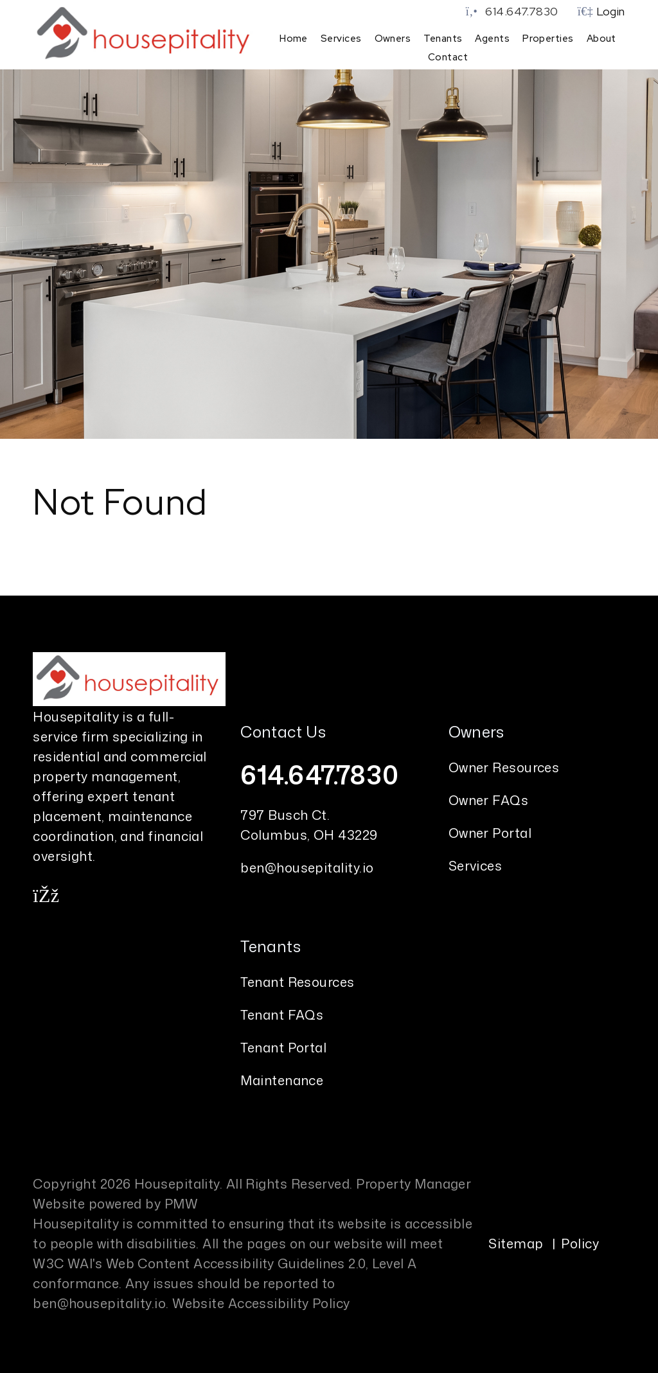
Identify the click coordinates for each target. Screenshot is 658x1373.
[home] (145, 33)
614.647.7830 (521, 11)
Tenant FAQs (281, 1013)
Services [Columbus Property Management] (341, 38)
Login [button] (601, 11)
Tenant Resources (297, 980)
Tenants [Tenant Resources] (442, 38)
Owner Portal (490, 831)
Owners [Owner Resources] (393, 38)
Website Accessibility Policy (261, 1302)
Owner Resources (504, 766)
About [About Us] (601, 38)
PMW (181, 1202)
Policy (580, 1242)
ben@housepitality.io (306, 866)
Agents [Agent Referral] (492, 38)
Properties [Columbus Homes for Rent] (548, 38)
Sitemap (515, 1242)
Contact (448, 57)
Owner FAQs (489, 799)
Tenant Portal (283, 1046)
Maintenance (281, 1079)
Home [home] (294, 38)
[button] (45, 894)
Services (475, 864)
